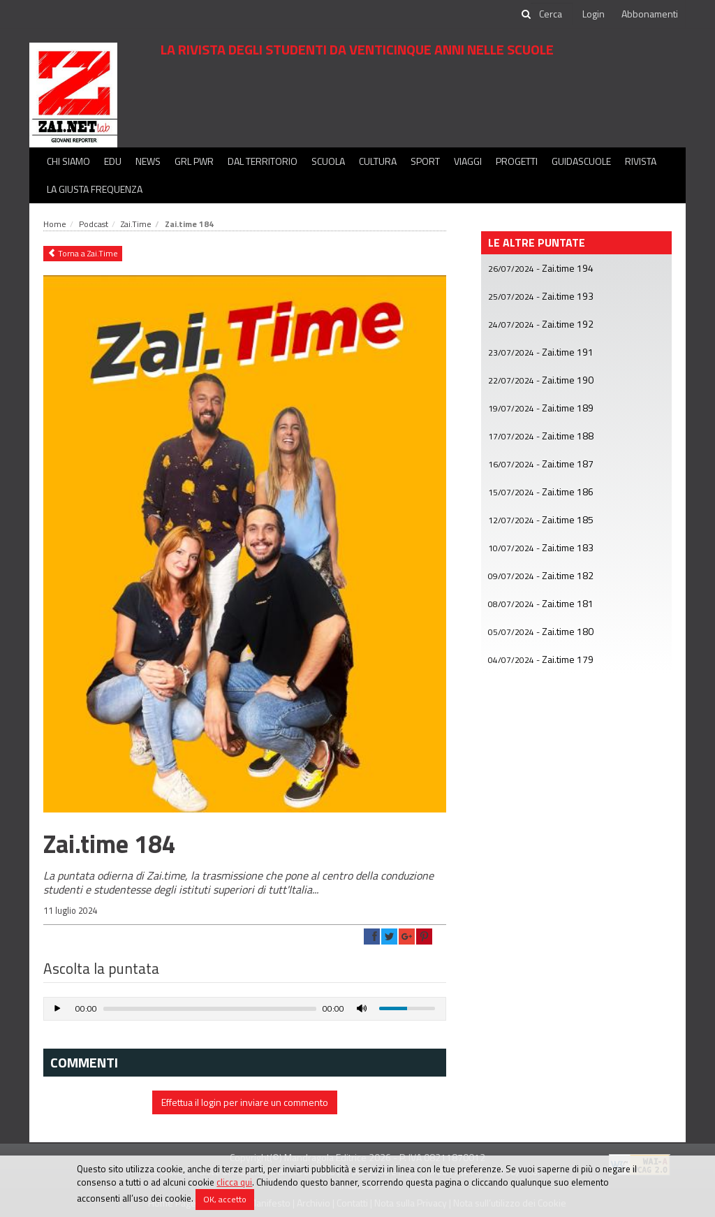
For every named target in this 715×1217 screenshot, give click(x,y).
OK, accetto (224, 1199)
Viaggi (468, 161)
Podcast (93, 224)
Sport (425, 161)
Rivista (640, 161)
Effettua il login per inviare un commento (244, 1102)
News (148, 161)
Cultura (378, 161)
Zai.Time (136, 224)
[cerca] (552, 14)
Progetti (517, 161)
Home (54, 224)
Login (593, 13)
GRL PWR (194, 161)
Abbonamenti (649, 13)
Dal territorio (262, 161)
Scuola (328, 161)
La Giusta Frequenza (94, 189)
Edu (112, 161)
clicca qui (234, 1182)
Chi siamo (68, 161)
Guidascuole (581, 161)
